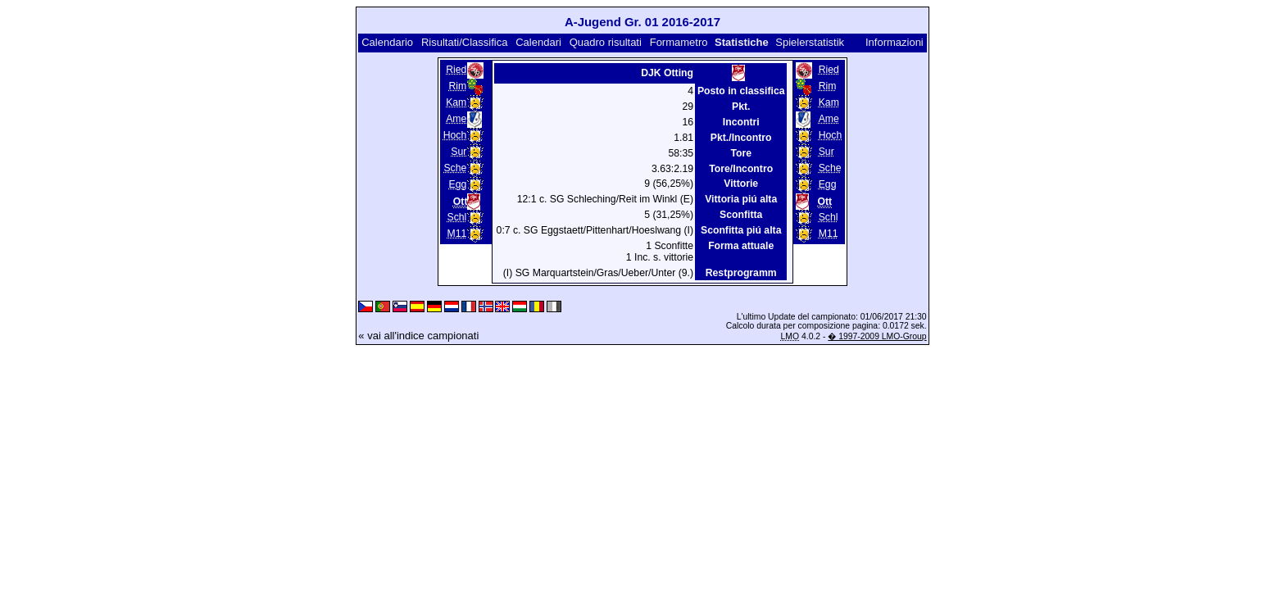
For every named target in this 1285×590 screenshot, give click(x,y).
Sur (458, 151)
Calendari (538, 42)
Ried (456, 69)
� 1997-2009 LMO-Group (877, 336)
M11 (456, 233)
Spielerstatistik (811, 42)
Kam (456, 102)
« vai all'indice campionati (418, 335)
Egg (458, 184)
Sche (454, 168)
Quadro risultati (606, 42)
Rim (458, 86)
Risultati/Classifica (464, 42)
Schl (456, 217)
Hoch (455, 135)
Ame (456, 119)
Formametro (679, 42)
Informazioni (894, 42)
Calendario (387, 42)
